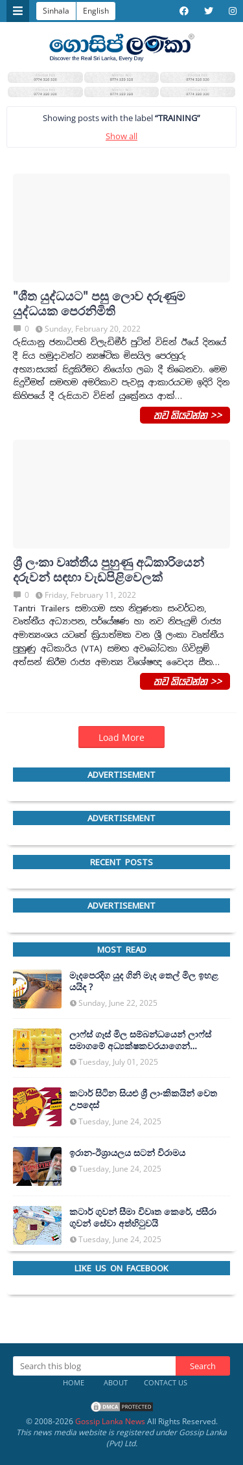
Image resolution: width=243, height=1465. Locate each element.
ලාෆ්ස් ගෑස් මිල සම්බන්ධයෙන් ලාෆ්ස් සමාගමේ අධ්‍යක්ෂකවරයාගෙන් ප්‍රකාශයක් (140, 1040)
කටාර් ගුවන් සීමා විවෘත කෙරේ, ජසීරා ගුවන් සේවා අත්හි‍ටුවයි (142, 1217)
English (96, 10)
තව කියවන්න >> (185, 414)
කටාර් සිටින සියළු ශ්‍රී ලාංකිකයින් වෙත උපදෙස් (143, 1099)
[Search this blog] (94, 1366)
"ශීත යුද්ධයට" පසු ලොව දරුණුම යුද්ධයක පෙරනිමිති (99, 304)
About (116, 1382)
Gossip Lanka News (110, 1421)
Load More (121, 737)
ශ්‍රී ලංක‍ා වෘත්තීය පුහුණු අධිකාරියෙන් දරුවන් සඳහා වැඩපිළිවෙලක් (108, 570)
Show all (121, 136)
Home (73, 1382)
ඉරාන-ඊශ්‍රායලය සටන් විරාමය (127, 1153)
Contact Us (165, 1382)
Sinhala (56, 10)
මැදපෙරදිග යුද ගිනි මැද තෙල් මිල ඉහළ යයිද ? (143, 981)
